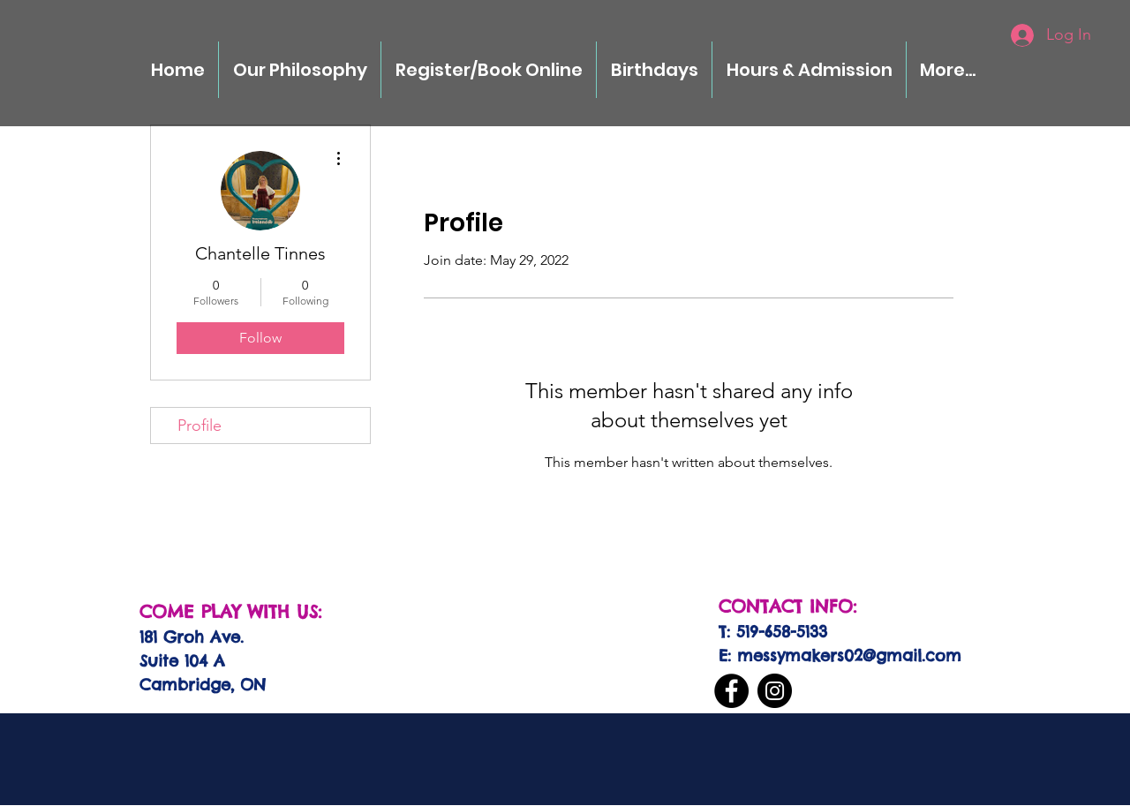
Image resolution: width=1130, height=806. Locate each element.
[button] (654, 69)
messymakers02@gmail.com (849, 655)
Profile (199, 425)
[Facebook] (731, 691)
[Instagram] (774, 691)
